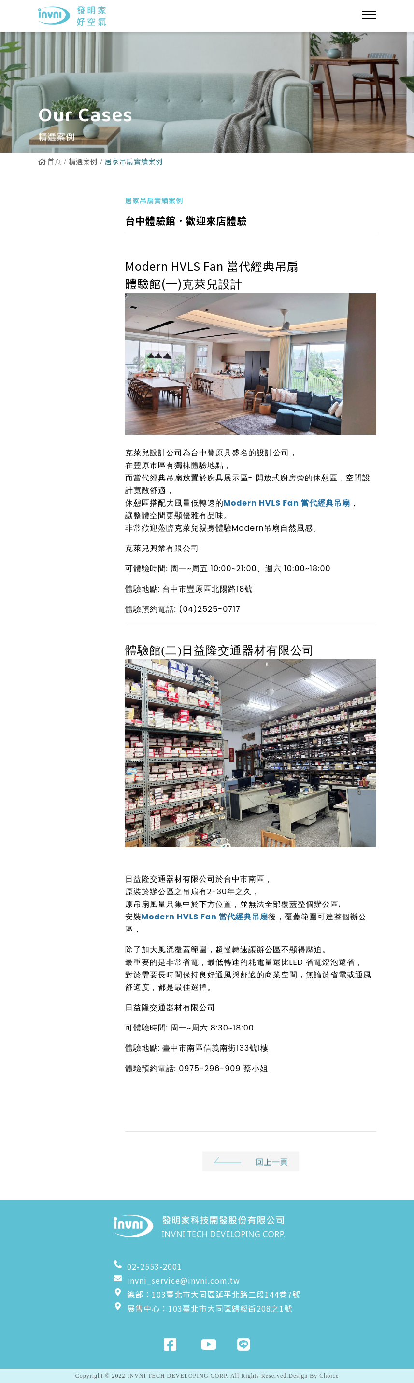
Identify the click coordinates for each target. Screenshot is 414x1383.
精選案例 (83, 161)
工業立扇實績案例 (73, 370)
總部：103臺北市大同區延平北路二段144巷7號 (207, 1294)
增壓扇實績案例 (73, 473)
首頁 (50, 161)
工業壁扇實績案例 (73, 406)
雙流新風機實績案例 (73, 309)
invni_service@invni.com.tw (177, 1280)
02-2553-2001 (148, 1266)
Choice (329, 1375)
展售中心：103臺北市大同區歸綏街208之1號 (203, 1308)
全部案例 (61, 206)
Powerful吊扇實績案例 (72, 273)
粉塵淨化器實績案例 (73, 442)
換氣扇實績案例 (73, 340)
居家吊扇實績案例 (73, 237)
